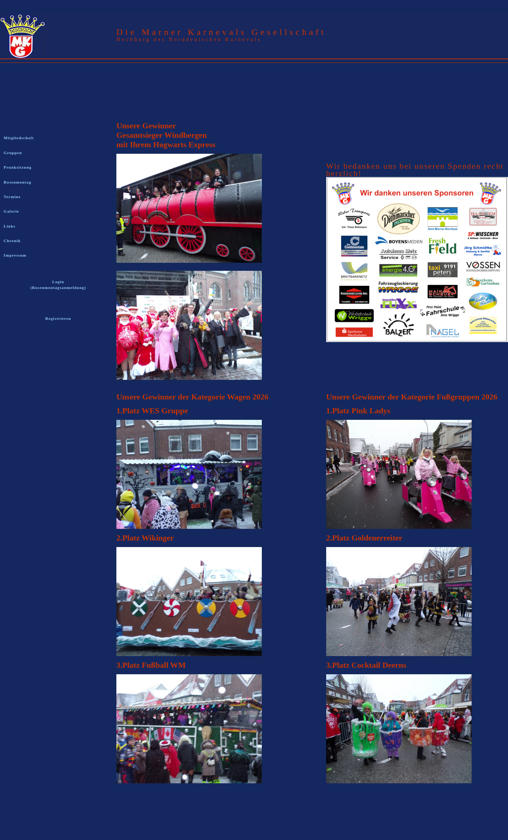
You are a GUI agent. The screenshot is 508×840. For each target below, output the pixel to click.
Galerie (11, 211)
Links (9, 226)
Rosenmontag (17, 182)
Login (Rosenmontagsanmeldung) (58, 285)
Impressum (15, 255)
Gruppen (13, 152)
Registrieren (58, 318)
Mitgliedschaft (19, 138)
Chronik (12, 240)
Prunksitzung (18, 167)
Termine (12, 196)
